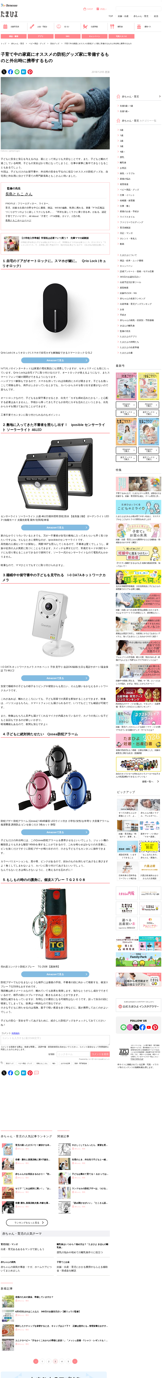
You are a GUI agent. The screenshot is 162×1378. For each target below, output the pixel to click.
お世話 (123, 167)
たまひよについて (128, 255)
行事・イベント (127, 195)
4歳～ (54, 1063)
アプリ (40, 36)
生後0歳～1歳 (126, 105)
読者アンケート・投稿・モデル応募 (137, 271)
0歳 (121, 129)
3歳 (121, 146)
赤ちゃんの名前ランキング (132, 298)
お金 (122, 309)
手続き (123, 314)
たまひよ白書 (126, 352)
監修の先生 (125, 331)
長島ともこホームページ (18, 220)
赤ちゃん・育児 (141, 16)
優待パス (144, 26)
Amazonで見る (55, 360)
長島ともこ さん (19, 193)
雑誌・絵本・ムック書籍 (131, 260)
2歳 (121, 140)
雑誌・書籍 (13, 36)
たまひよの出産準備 (129, 347)
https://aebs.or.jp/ (137, 1059)
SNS (67, 36)
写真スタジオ (121, 36)
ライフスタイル (127, 216)
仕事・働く (125, 205)
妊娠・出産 (123, 16)
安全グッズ (54, 43)
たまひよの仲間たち (129, 341)
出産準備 (90, 26)
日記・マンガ (126, 233)
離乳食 (116, 26)
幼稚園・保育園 (127, 200)
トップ (3, 43)
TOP (111, 16)
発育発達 (124, 184)
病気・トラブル (127, 173)
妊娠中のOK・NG (128, 293)
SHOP (88, 9)
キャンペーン (94, 36)
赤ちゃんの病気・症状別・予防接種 (137, 320)
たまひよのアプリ (128, 336)
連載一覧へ (147, 781)
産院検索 (124, 287)
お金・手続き (38, 26)
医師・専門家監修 (81, 1063)
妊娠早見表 (11, 26)
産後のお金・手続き (129, 211)
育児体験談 (125, 227)
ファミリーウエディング (131, 222)
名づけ (62, 26)
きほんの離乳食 (127, 325)
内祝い (101, 9)
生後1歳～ (125, 111)
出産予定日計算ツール (130, 282)
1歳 (121, 135)
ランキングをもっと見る (26, 1222)
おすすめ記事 (65, 1063)
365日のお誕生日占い (130, 276)
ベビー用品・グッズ (37, 43)
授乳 (122, 157)
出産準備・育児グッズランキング (136, 303)
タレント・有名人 (128, 238)
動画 (122, 243)
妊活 (156, 16)
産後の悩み (125, 178)
